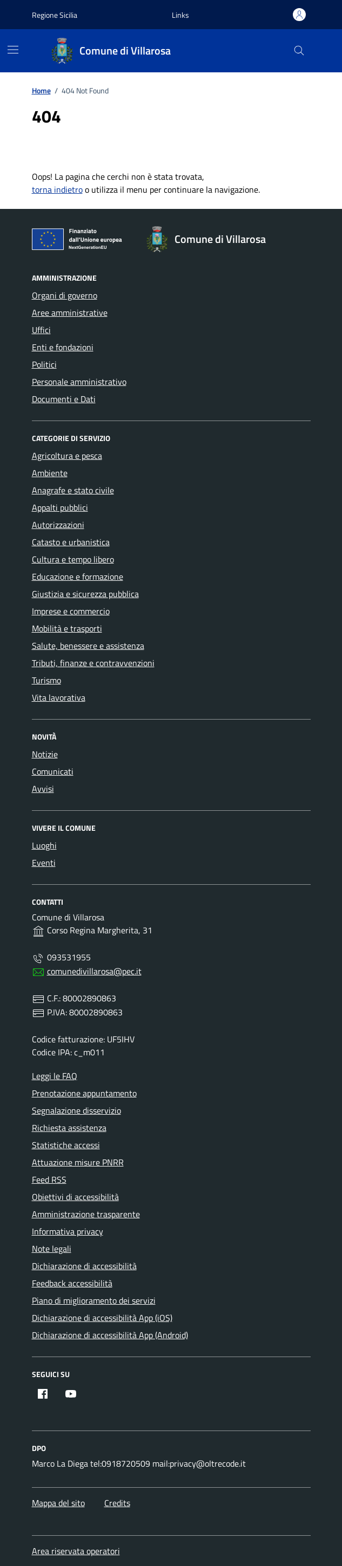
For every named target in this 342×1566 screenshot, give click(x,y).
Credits (117, 1502)
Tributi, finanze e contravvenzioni (93, 662)
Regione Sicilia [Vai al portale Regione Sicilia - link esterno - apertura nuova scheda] (54, 15)
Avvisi (43, 788)
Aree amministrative (70, 312)
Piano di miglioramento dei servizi (94, 1300)
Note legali (51, 1248)
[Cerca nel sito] (299, 51)
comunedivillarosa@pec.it (94, 971)
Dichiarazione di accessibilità (84, 1265)
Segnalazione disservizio (76, 1110)
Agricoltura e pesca (67, 455)
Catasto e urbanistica (71, 541)
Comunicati (52, 771)
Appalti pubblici (60, 507)
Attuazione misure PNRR (78, 1162)
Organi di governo (64, 295)
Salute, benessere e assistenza (88, 645)
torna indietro (57, 189)
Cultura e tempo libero (73, 559)
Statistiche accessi (66, 1144)
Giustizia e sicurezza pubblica (85, 593)
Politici (44, 364)
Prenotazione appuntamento (84, 1093)
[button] (180, 15)
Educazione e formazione (77, 576)
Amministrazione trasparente (86, 1214)
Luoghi (44, 845)
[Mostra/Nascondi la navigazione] (12, 49)
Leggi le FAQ (54, 1075)
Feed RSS (49, 1179)
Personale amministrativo (79, 381)
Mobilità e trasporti (67, 628)
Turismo (46, 680)
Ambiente (50, 472)
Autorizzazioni (58, 524)
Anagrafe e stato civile (73, 490)
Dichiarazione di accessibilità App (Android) (110, 1334)
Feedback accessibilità (72, 1283)
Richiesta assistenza (69, 1127)
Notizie (45, 754)
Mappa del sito (58, 1502)
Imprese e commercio (71, 611)
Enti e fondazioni (62, 347)
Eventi (44, 862)
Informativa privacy (67, 1231)
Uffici (41, 329)
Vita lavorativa (58, 697)
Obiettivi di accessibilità (75, 1196)
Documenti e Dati (64, 398)
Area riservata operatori (76, 1550)
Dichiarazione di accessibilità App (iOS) (102, 1317)
